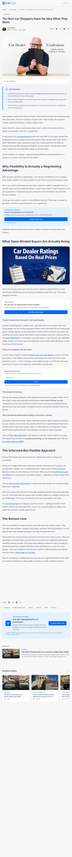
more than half (12, 338)
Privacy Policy (25, 385)
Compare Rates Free (36, 219)
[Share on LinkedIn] (64, 28)
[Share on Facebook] (56, 28)
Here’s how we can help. (25, 552)
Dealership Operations (19, 607)
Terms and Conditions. (35, 385)
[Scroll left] (64, 670)
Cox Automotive (23, 136)
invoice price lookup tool (19, 483)
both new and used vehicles (42, 355)
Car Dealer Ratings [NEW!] (13, 441)
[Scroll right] (68, 670)
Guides (4, 9)
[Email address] (36, 377)
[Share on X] (60, 28)
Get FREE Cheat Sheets (36, 312)
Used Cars (54, 607)
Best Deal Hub (20, 435)
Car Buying (12, 9)
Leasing (31, 607)
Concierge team (12, 503)
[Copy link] (68, 28)
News (46, 607)
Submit (36, 382)
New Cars (38, 607)
